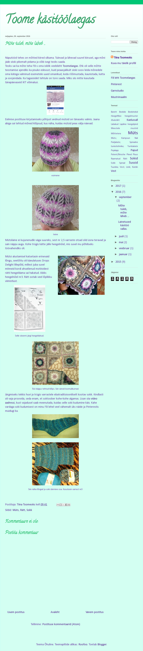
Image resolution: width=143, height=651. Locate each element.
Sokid (134, 158)
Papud (134, 150)
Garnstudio (117, 90)
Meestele (115, 128)
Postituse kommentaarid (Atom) (61, 624)
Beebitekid (133, 112)
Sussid (133, 163)
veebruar (124, 248)
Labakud (114, 124)
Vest (113, 171)
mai (121, 242)
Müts (16, 510)
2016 (118, 192)
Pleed (129, 154)
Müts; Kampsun (120, 138)
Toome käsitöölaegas (50, 21)
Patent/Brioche (118, 154)
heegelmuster (131, 116)
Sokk (29, 510)
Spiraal (122, 163)
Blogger (102, 644)
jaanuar (123, 254)
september (125, 197)
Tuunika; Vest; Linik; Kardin (124, 167)
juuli (121, 236)
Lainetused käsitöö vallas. (124, 225)
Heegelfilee (116, 116)
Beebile (122, 112)
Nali (136, 138)
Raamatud (115, 159)
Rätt (22, 510)
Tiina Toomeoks (123, 57)
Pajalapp (115, 150)
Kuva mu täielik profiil (123, 63)
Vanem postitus (95, 612)
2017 (118, 186)
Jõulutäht (115, 120)
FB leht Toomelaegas (123, 77)
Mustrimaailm (119, 97)
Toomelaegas (70, 66)
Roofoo (83, 644)
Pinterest (116, 84)
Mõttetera (116, 133)
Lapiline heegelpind (129, 124)
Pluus (135, 154)
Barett (114, 112)
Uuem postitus (16, 612)
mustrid (134, 128)
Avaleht (55, 612)
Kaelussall (132, 120)
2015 (118, 261)
